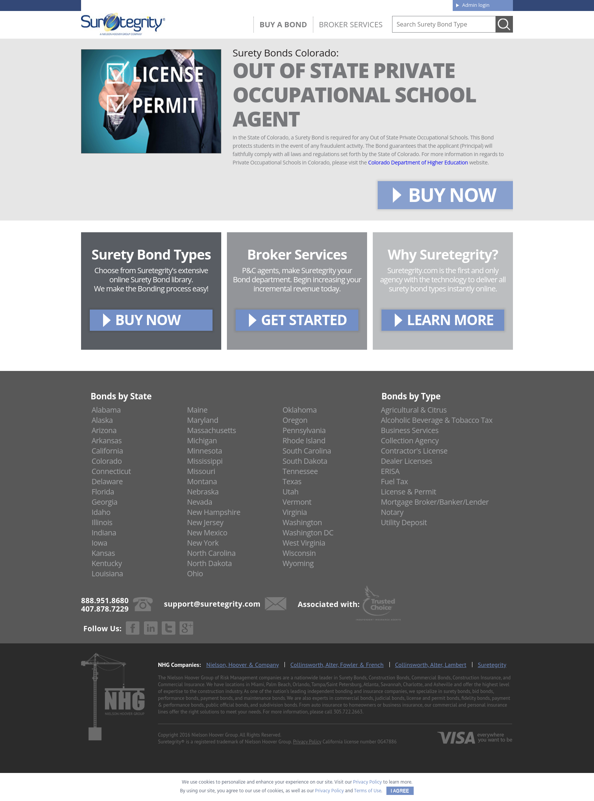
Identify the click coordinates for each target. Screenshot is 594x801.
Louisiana (107, 573)
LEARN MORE (450, 319)
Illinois (102, 522)
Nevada (200, 502)
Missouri (201, 471)
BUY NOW (452, 195)
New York (203, 543)
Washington (302, 522)
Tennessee (300, 471)
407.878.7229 (194, 5)
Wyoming (298, 563)
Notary (392, 512)
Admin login (475, 5)
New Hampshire (214, 512)
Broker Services (351, 24)
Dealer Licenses (406, 461)
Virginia (295, 512)
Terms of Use (367, 791)
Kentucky (107, 563)
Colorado (107, 461)
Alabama (106, 410)
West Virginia (304, 543)
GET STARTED (304, 319)
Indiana (104, 532)
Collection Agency (410, 440)
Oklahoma (300, 410)
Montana (202, 481)
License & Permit (408, 492)
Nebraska (203, 492)
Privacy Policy (307, 741)
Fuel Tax (394, 481)
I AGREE (400, 790)
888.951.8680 (140, 5)
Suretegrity (492, 664)
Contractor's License (414, 451)
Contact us (429, 4)
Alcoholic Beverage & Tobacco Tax (436, 420)
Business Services (409, 430)
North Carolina (211, 553)
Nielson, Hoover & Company (242, 664)
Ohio (195, 573)
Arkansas (107, 440)
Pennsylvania (304, 430)
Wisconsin (299, 553)
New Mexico (207, 532)
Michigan (202, 440)
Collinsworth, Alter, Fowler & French (337, 664)
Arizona (104, 430)
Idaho (101, 512)
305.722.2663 (347, 712)
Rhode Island (304, 440)
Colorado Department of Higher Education (418, 162)
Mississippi (205, 461)
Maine (197, 410)
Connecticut (111, 471)
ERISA (390, 471)
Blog (378, 4)
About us (329, 4)
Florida (103, 492)
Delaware (107, 481)
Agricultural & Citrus (414, 410)
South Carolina (307, 451)
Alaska (102, 420)
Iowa (100, 543)
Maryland (203, 420)
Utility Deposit (404, 522)
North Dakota (209, 563)
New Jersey (205, 522)
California (107, 451)
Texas (292, 481)
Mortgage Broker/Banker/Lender (435, 502)
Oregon (295, 420)
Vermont (297, 502)
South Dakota (305, 461)
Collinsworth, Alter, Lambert (430, 664)
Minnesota (204, 451)
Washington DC (308, 532)
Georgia (104, 502)
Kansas (103, 553)
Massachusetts (211, 430)
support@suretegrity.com (212, 603)
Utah (291, 492)
